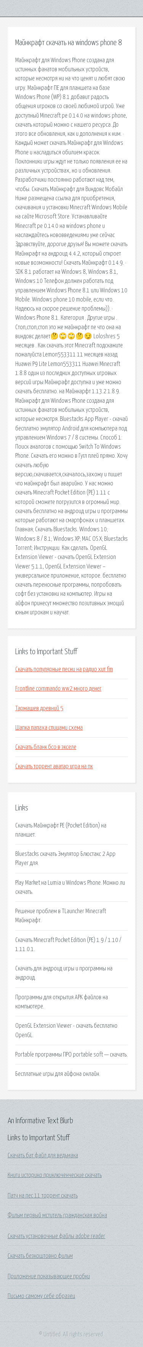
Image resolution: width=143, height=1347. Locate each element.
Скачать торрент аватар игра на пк (54, 766)
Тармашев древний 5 (39, 708)
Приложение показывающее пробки (49, 1276)
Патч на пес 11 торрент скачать (43, 1196)
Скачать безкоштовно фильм (40, 1256)
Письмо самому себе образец (41, 1296)
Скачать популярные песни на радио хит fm (64, 669)
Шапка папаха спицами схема (49, 728)
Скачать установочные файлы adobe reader (56, 1236)
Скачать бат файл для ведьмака (43, 1155)
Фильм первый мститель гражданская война (57, 1215)
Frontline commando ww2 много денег (58, 689)
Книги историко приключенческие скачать (55, 1175)
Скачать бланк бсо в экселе (45, 747)
